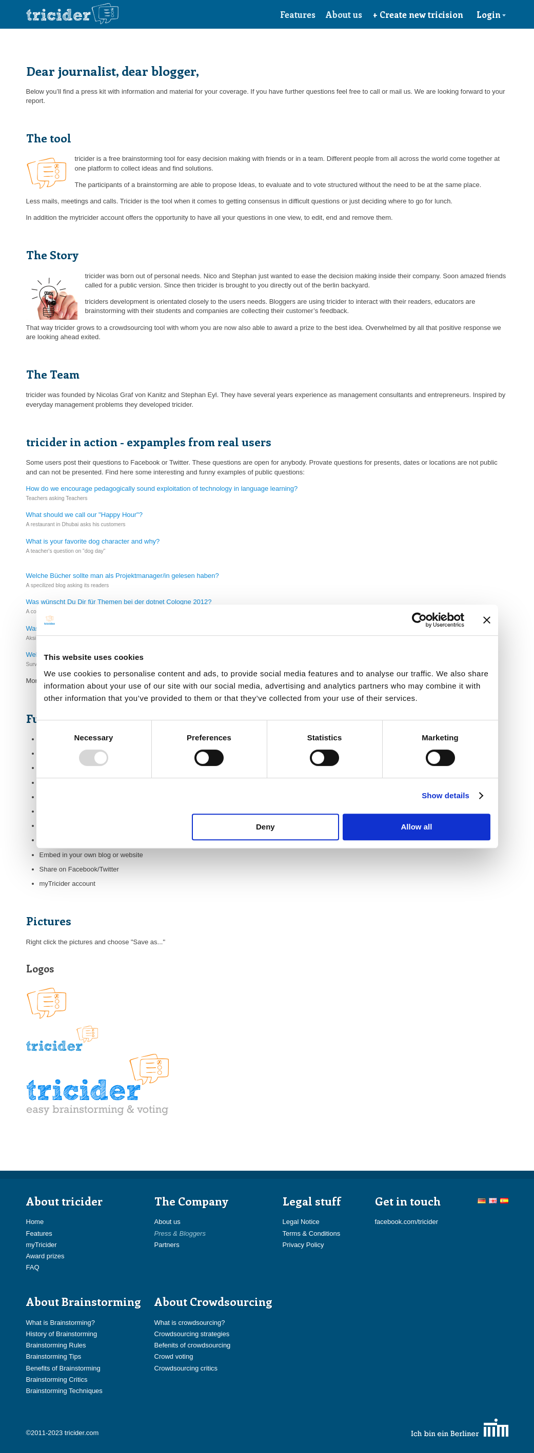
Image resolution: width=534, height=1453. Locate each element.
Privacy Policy (303, 1245)
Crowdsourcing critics (186, 1368)
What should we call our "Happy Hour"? (84, 514)
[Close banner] (486, 620)
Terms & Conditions (312, 1233)
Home (35, 1222)
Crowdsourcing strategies (192, 1334)
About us (344, 14)
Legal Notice (301, 1222)
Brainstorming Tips (54, 1356)
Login (491, 14)
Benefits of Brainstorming (63, 1368)
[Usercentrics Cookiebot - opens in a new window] (419, 620)
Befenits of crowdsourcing (192, 1345)
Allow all (416, 826)
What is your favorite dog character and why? (93, 541)
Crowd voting (173, 1356)
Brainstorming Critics (57, 1379)
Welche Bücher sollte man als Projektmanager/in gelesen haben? (122, 575)
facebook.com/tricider (407, 1222)
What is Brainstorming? (60, 1322)
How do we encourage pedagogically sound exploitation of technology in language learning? (162, 488)
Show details (445, 795)
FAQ (32, 1267)
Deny (265, 826)
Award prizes (45, 1256)
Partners (167, 1245)
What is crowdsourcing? (189, 1322)
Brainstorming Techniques (64, 1391)
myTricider (41, 1245)
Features (297, 14)
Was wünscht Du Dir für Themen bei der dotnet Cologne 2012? (119, 602)
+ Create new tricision (418, 14)
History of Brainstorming (61, 1334)
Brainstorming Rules (56, 1345)
